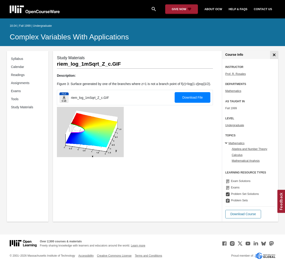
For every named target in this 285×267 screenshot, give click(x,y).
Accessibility (86, 255)
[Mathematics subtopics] (227, 143)
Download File (192, 97)
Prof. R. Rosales (235, 74)
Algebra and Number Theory (249, 149)
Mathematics (233, 91)
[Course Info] (274, 55)
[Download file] (64, 97)
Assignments (20, 83)
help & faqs (238, 9)
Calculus (237, 155)
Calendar (17, 67)
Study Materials (22, 107)
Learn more (138, 245)
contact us (263, 9)
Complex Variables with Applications (69, 37)
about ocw (213, 9)
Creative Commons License (114, 255)
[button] (243, 214)
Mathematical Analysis (246, 160)
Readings (18, 75)
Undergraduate (234, 125)
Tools (15, 99)
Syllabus (17, 59)
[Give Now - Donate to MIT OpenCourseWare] (181, 9)
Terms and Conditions (148, 255)
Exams (16, 91)
